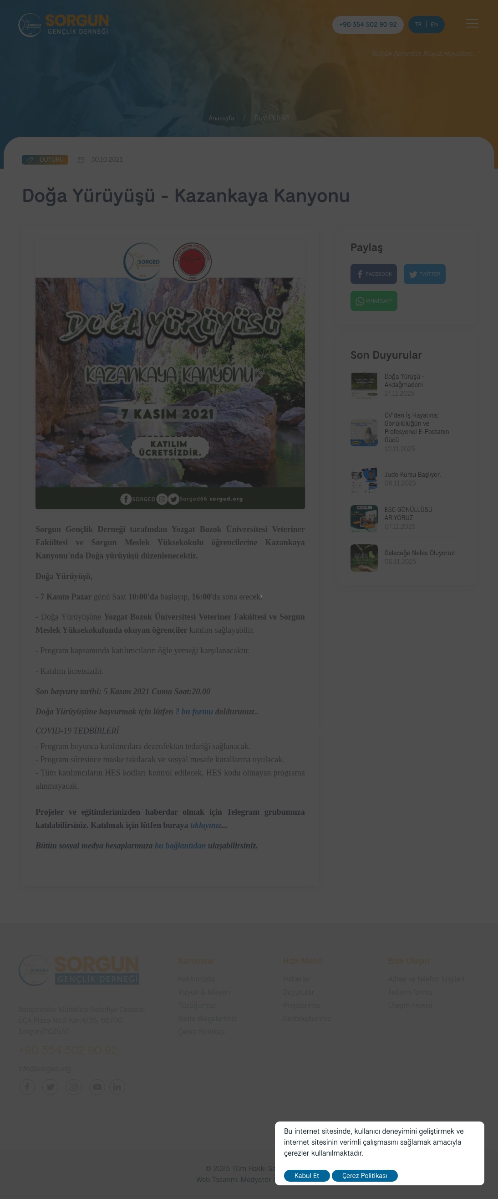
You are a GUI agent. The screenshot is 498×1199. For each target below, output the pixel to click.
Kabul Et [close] (307, 1175)
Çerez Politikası (364, 1175)
